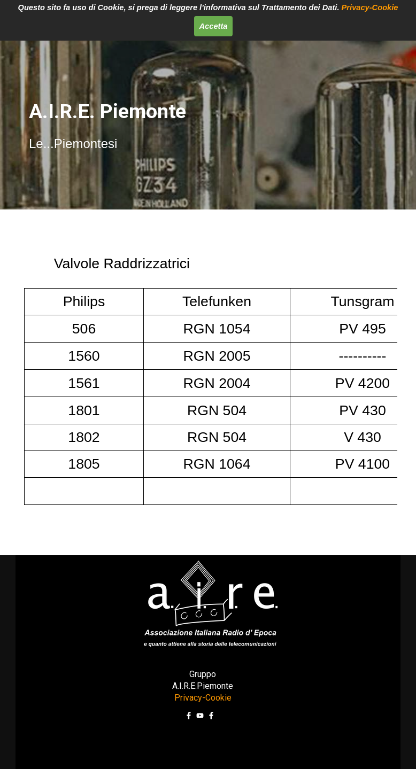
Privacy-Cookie (370, 7)
